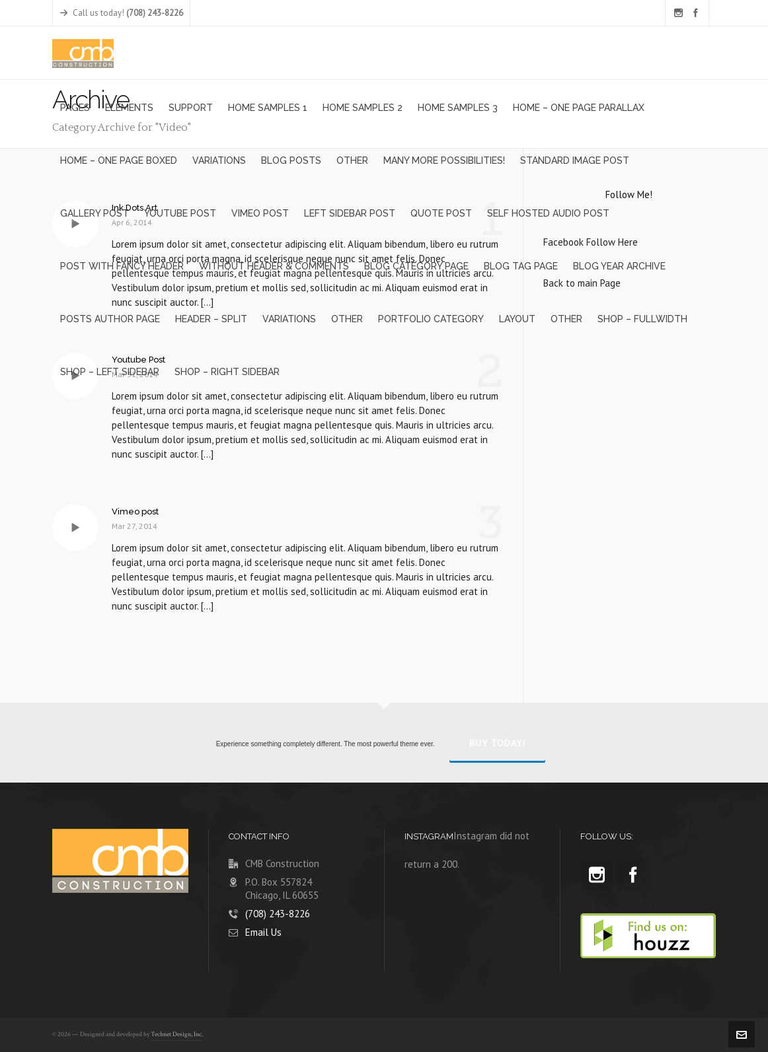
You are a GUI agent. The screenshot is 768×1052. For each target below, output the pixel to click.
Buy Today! (497, 743)
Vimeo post (135, 511)
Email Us (263, 932)
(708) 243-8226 (277, 913)
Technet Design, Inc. (177, 1034)
